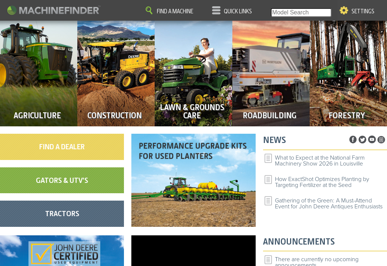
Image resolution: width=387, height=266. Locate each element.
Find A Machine (175, 11)
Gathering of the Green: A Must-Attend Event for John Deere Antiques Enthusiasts (329, 203)
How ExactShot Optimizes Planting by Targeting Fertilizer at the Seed (322, 182)
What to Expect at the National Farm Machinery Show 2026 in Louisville (320, 160)
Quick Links (238, 11)
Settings (362, 11)
